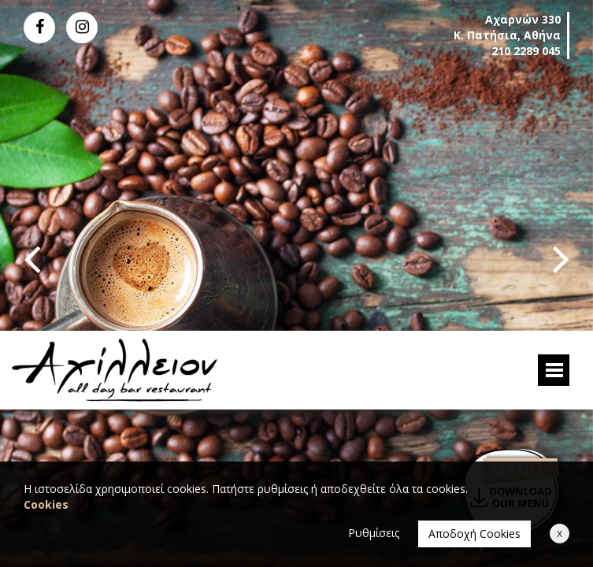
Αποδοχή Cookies (474, 533)
